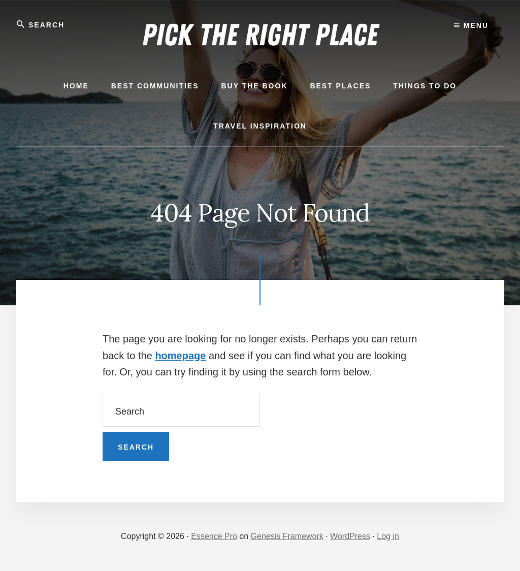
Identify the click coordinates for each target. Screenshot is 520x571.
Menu (471, 25)
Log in (388, 536)
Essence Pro (214, 536)
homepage (180, 355)
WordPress (350, 536)
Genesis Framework (287, 536)
